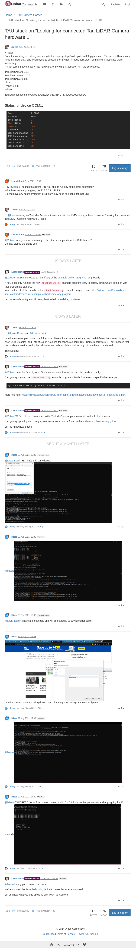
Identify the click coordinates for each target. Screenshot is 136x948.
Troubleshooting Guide (38, 889)
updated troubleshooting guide (99, 421)
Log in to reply (120, 168)
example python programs (72, 277)
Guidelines (48, 934)
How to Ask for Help (87, 934)
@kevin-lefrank (16, 215)
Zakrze (14, 47)
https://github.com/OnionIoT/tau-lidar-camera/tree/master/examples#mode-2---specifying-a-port (73, 394)
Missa (14, 455)
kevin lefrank (17, 181)
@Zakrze (15, 186)
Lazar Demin (17, 272)
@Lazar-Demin (16, 333)
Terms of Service (65, 934)
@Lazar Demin (43, 455)
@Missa (40, 537)
